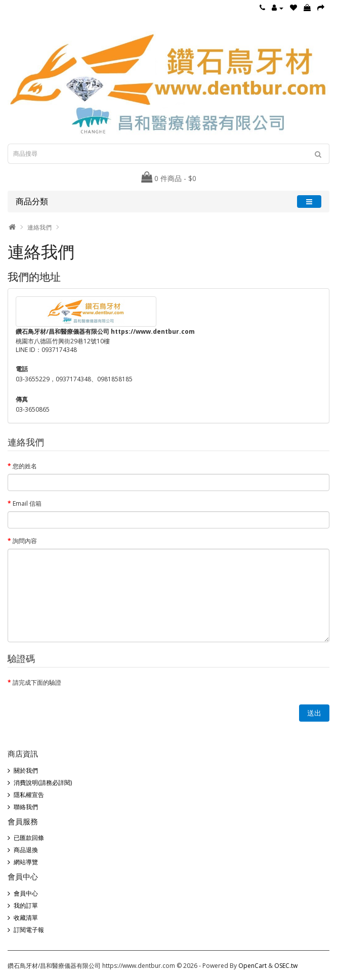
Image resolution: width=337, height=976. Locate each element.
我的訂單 (26, 905)
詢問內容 (25, 541)
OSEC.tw (286, 965)
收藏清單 (26, 917)
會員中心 (26, 893)
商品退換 (26, 850)
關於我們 (26, 770)
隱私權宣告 (29, 794)
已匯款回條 (29, 837)
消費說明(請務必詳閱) (43, 782)
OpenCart (252, 965)
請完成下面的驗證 (37, 682)
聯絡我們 (26, 807)
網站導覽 (26, 862)
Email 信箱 (27, 503)
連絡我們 (39, 227)
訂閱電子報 (29, 929)
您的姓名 (25, 466)
